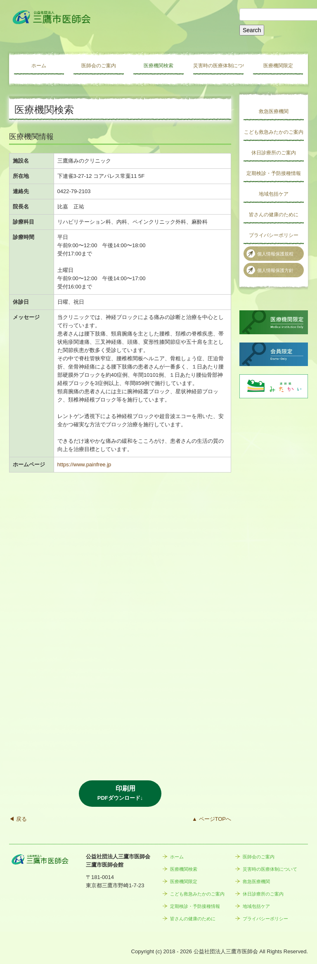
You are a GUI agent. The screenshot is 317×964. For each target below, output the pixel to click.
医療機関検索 (158, 66)
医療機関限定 (278, 66)
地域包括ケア (274, 194)
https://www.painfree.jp (84, 464)
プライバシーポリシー (273, 235)
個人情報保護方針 (275, 270)
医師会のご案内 (98, 66)
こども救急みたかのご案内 (273, 132)
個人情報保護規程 (275, 253)
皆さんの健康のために (273, 214)
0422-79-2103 (74, 191)
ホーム (38, 66)
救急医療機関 (274, 111)
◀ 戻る (18, 819)
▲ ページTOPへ (211, 819)
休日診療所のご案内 (273, 153)
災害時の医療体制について (218, 66)
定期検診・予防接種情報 (273, 173)
